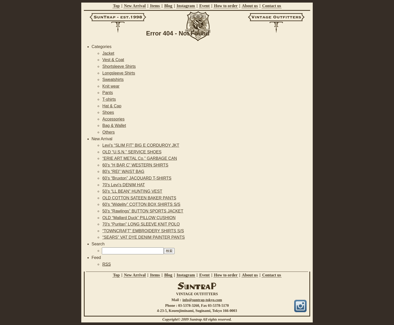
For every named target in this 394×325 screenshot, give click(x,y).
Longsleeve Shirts (118, 73)
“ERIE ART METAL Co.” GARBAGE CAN (139, 158)
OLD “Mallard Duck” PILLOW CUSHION (139, 218)
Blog (168, 6)
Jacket (108, 53)
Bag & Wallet (114, 125)
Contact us (271, 6)
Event (204, 6)
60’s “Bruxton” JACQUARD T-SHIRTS (137, 178)
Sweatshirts (113, 79)
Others (108, 132)
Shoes (108, 112)
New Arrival (135, 6)
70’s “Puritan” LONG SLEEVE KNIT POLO (141, 224)
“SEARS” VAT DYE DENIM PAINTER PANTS (143, 237)
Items (155, 6)
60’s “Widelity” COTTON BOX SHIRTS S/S (141, 204)
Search (98, 244)
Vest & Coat (113, 60)
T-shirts (109, 99)
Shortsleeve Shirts (119, 66)
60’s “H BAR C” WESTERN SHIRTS (135, 165)
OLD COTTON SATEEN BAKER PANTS (139, 198)
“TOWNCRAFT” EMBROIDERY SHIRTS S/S (143, 231)
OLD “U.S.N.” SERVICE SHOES (132, 152)
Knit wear (111, 86)
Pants (107, 92)
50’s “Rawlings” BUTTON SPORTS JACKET (142, 211)
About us (250, 6)
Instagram (186, 6)
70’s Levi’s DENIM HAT (123, 185)
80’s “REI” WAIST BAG (123, 171)
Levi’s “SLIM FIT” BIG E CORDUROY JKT (140, 145)
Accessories (113, 119)
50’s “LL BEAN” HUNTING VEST (132, 191)
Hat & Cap (111, 106)
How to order (226, 6)
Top (116, 6)
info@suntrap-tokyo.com (202, 300)
